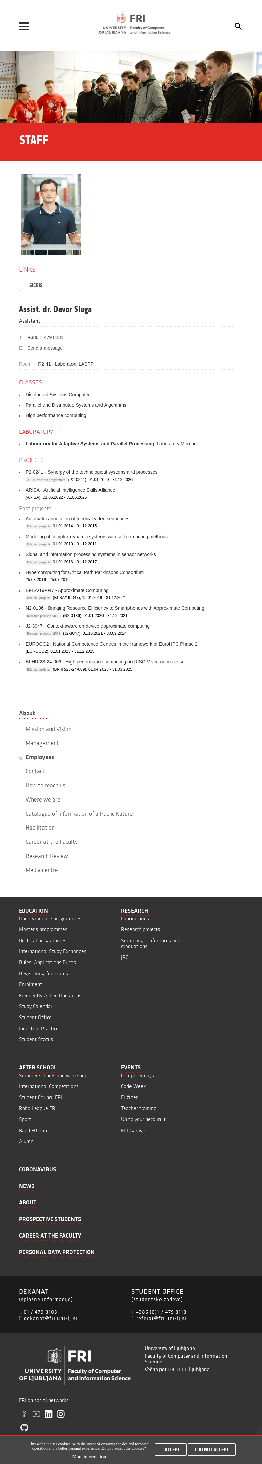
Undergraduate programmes (50, 918)
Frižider (129, 1097)
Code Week (133, 1086)
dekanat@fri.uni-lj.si (50, 1317)
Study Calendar (35, 1006)
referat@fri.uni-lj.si (161, 1317)
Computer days (137, 1075)
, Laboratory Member (112, 443)
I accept (171, 1449)
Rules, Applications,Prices (47, 962)
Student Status (36, 1039)
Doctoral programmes (42, 940)
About (27, 713)
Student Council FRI (40, 1097)
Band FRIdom (34, 1130)
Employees (40, 757)
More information (89, 1456)
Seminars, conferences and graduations (150, 943)
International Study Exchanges (52, 951)
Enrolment (30, 984)
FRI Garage (133, 1130)
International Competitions (49, 1086)
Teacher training (138, 1108)
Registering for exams (43, 973)
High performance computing (56, 415)
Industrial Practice (39, 1028)
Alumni (27, 1141)
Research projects (140, 929)
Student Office (35, 1017)
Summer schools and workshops (54, 1075)
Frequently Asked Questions (50, 995)
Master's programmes (43, 929)
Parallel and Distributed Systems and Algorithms (76, 405)
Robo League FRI (38, 1108)
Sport (25, 1119)
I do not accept (212, 1449)
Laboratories (135, 918)
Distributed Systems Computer (58, 394)
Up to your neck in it (143, 1119)
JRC (124, 957)
